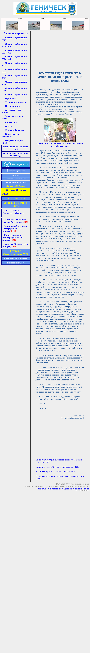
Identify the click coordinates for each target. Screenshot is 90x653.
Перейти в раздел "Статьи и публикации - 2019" (58, 467)
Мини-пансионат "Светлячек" (13, 211)
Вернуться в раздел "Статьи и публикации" (56, 471)
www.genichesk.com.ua (78, 484)
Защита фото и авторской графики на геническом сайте (63, 489)
